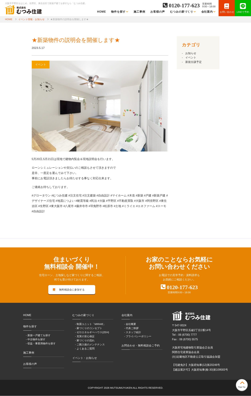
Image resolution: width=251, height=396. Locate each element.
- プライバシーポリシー (137, 336)
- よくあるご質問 (85, 348)
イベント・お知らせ (84, 358)
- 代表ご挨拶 (131, 328)
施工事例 (139, 11)
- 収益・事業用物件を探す (41, 343)
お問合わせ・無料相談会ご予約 (140, 345)
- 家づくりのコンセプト (88, 328)
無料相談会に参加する (68, 289)
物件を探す (119, 11)
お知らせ (190, 53)
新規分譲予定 (193, 61)
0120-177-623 (184, 5)
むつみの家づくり (183, 11)
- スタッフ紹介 (132, 332)
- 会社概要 (130, 324)
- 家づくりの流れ (85, 340)
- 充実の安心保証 (85, 336)
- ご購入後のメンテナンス (90, 344)
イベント (190, 57)
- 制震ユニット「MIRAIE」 (90, 324)
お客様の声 (157, 11)
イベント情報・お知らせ (31, 19)
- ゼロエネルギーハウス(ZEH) (92, 332)
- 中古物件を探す (35, 339)
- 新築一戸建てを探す (38, 335)
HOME (101, 11)
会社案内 (208, 11)
